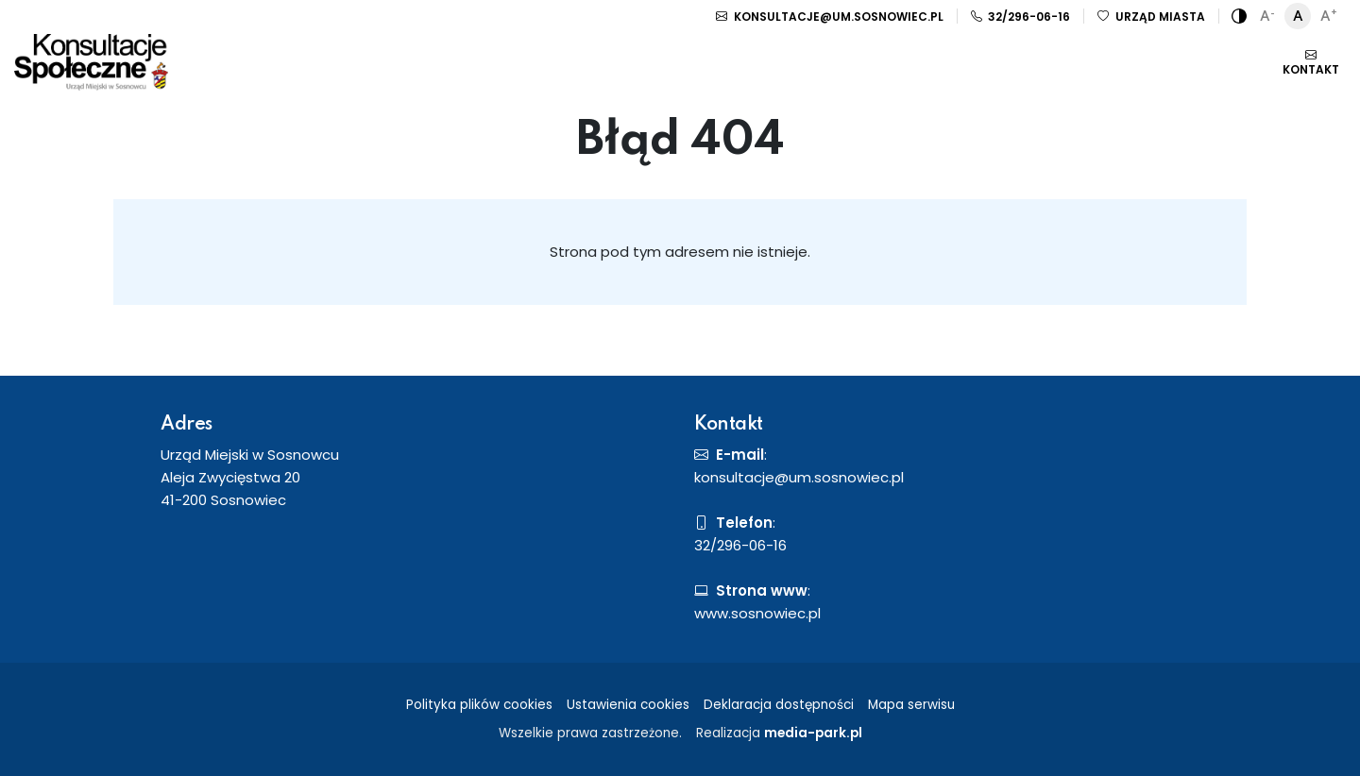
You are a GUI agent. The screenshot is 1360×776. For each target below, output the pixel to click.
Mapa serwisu (911, 705)
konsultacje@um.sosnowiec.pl (830, 16)
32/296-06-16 (1021, 16)
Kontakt (1311, 62)
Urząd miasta (1151, 16)
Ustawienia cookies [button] (628, 705)
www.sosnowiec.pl (757, 613)
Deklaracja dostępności (779, 705)
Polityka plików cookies (479, 705)
